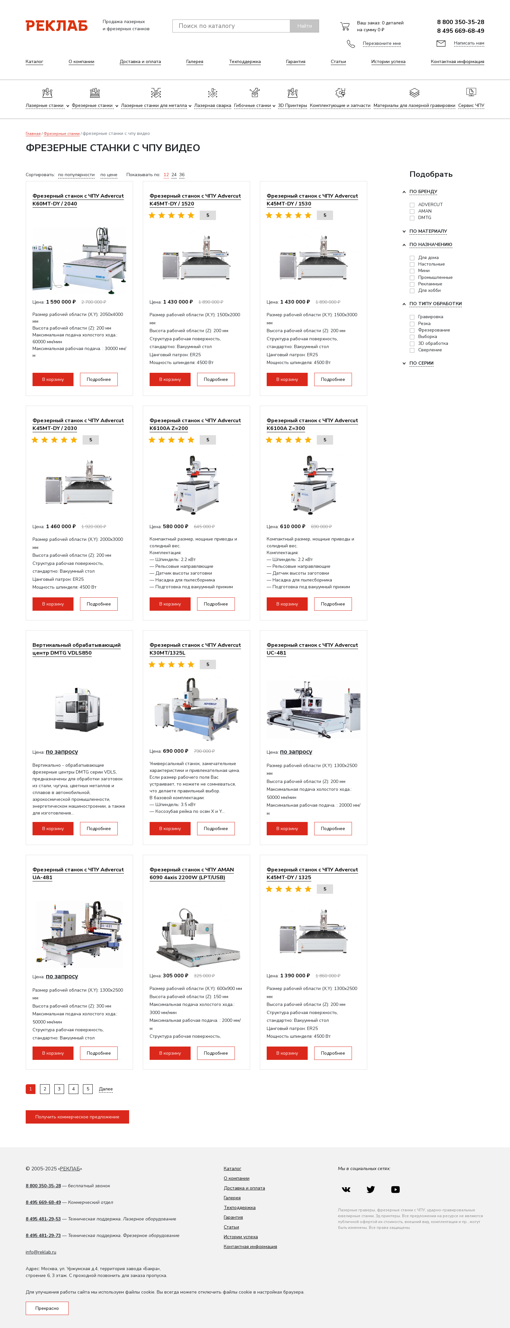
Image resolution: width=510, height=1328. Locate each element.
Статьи (338, 62)
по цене (109, 175)
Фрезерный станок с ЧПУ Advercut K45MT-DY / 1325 (312, 873)
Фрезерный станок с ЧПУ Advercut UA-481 (78, 873)
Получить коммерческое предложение (77, 1117)
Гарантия (295, 62)
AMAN (425, 211)
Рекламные (430, 284)
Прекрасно (47, 1308)
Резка (424, 323)
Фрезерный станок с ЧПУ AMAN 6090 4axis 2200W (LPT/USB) (192, 873)
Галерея (194, 62)
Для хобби (429, 290)
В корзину (53, 379)
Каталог (34, 62)
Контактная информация (457, 62)
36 (181, 175)
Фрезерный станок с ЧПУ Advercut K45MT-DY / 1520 (195, 199)
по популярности (76, 175)
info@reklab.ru (41, 1252)
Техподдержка (245, 62)
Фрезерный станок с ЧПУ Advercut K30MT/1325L (195, 649)
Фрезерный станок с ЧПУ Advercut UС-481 (312, 649)
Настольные (431, 264)
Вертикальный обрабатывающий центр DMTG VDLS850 (77, 649)
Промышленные (435, 277)
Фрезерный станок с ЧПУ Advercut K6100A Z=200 (195, 424)
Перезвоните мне (382, 43)
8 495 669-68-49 (460, 31)
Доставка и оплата (140, 62)
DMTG (424, 218)
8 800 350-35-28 (460, 22)
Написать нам (469, 43)
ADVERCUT (430, 205)
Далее (106, 1089)
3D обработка (433, 343)
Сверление (430, 350)
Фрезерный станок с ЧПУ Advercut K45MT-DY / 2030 (78, 424)
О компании (81, 62)
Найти (304, 26)
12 (166, 175)
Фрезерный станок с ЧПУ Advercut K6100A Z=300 (312, 424)
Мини (424, 270)
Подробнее (99, 379)
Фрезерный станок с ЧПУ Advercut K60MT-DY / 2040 (78, 199)
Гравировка (430, 317)
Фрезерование (434, 330)
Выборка (427, 336)
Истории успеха (388, 62)
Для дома (428, 257)
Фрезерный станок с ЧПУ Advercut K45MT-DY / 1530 (312, 199)
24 (174, 175)
